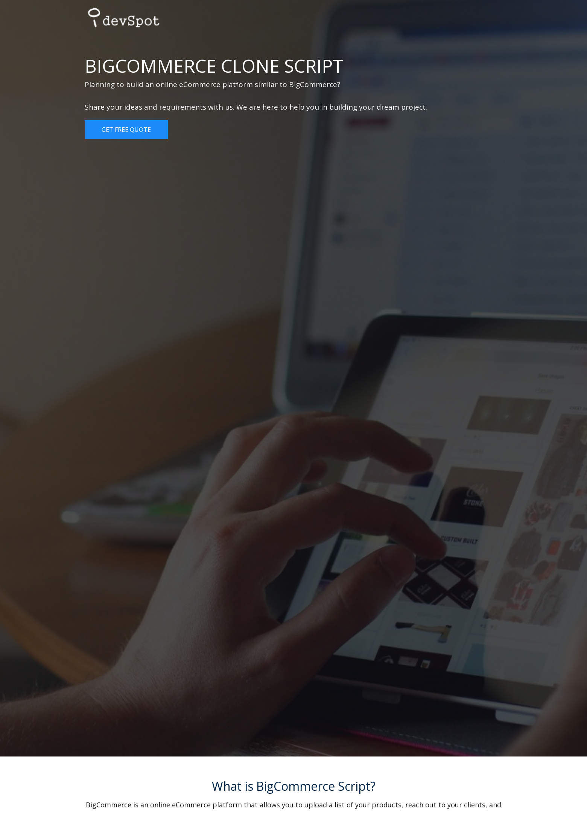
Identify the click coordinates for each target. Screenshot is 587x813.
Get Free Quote (126, 129)
